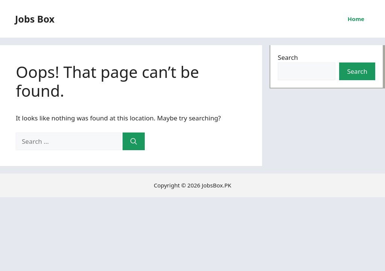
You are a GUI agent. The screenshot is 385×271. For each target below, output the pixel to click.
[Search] (134, 141)
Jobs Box (35, 18)
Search (288, 57)
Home (356, 19)
